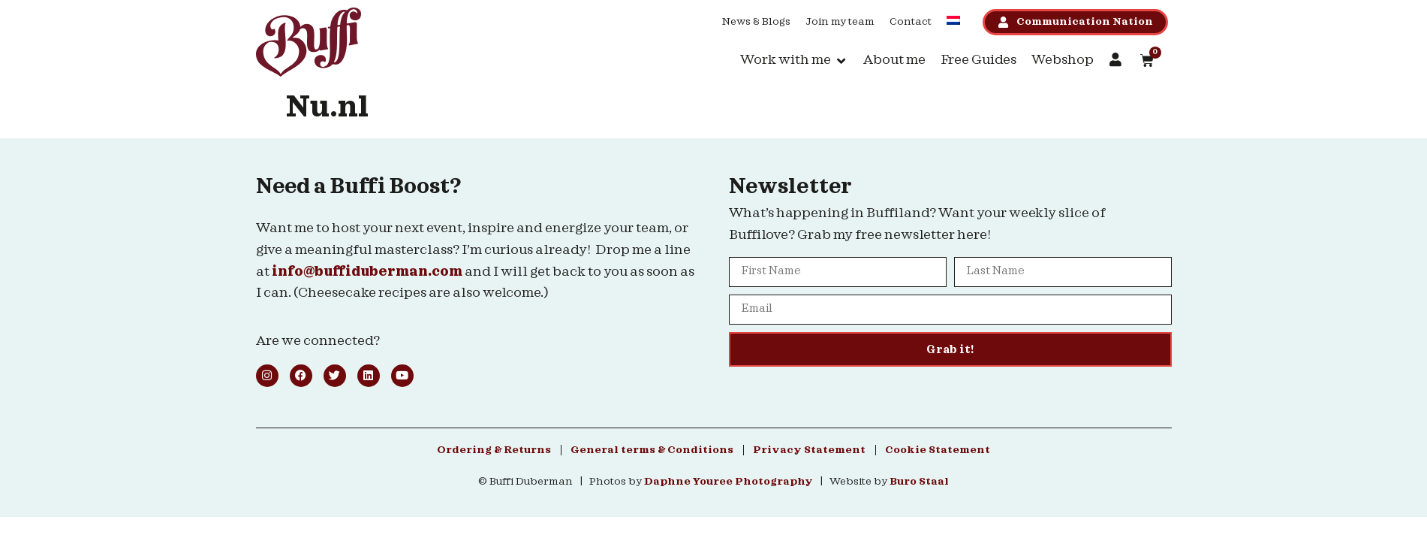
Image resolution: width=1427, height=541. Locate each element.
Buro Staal (919, 481)
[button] (794, 60)
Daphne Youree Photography (728, 481)
